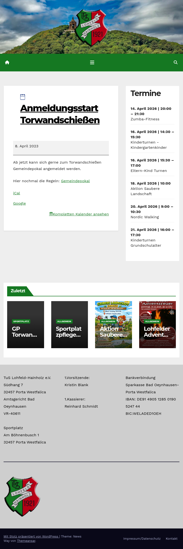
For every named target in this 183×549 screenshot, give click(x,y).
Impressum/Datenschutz (142, 538)
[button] (176, 62)
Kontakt (172, 538)
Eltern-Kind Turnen (149, 170)
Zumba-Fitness (145, 119)
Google (19, 203)
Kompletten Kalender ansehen (81, 214)
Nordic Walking (145, 217)
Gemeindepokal (75, 181)
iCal (16, 193)
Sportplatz (21, 321)
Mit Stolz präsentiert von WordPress (31, 536)
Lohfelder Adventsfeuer (157, 334)
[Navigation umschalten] (92, 62)
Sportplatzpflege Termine (68, 334)
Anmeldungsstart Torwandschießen (60, 109)
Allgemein (64, 321)
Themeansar (26, 541)
